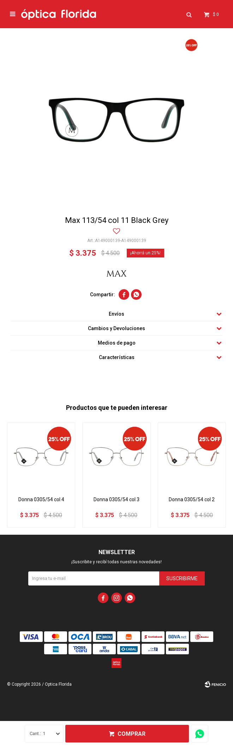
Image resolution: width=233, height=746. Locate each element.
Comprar (131, 733)
